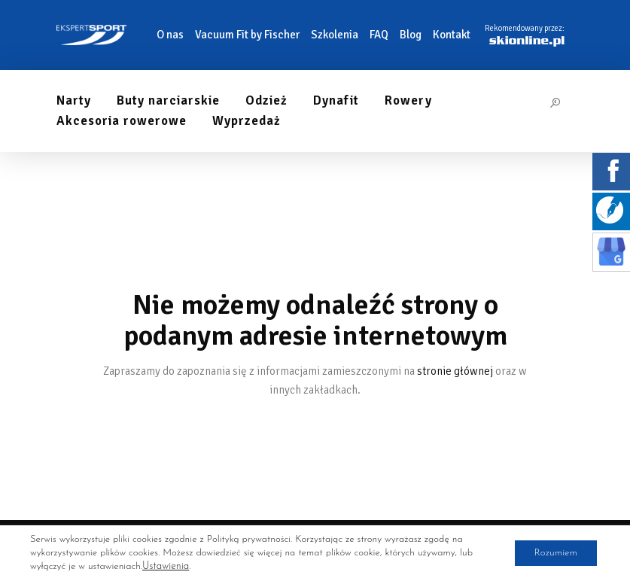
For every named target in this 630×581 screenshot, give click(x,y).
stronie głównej (455, 371)
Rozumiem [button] (551, 552)
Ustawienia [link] (164, 566)
